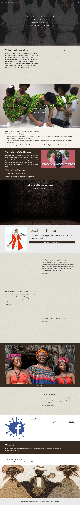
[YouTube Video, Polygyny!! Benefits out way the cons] (22, 329)
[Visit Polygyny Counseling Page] (52, 242)
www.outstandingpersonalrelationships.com (19, 177)
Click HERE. (71, 422)
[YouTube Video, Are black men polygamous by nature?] (58, 298)
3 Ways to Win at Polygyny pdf (15, 170)
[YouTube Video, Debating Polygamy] (58, 64)
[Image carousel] (40, 365)
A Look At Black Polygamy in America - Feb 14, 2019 (20, 461)
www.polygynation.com (35, 501)
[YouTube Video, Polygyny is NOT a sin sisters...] (40, 205)
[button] (2, 2)
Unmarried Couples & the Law (14, 459)
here (30, 160)
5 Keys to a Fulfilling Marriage (15, 173)
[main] (40, 22)
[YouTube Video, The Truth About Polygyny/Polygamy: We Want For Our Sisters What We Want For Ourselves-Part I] (22, 271)
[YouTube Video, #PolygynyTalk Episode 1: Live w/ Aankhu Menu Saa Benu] (22, 403)
